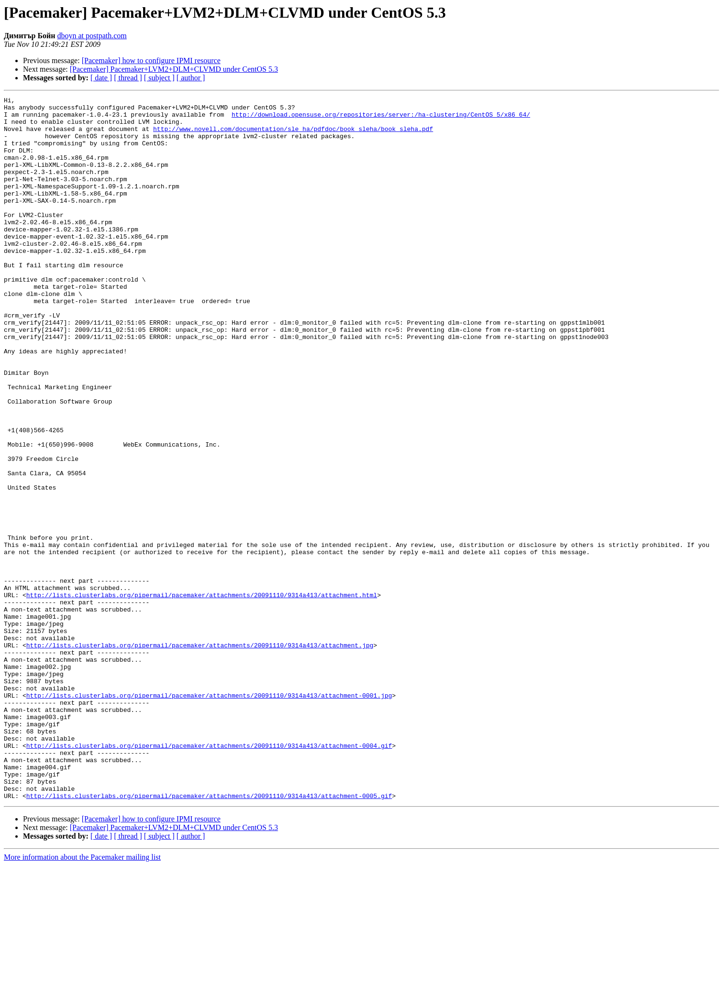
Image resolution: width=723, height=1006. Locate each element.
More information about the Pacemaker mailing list (82, 998)
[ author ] (191, 78)
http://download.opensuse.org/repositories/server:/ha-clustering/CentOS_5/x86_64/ (381, 118)
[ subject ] (159, 78)
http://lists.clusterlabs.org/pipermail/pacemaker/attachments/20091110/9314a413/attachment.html (201, 695)
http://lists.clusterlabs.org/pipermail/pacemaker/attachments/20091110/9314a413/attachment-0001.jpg (209, 815)
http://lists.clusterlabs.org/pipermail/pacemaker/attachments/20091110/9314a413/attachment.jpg (199, 755)
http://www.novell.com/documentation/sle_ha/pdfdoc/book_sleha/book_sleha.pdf (293, 135)
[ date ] (101, 78)
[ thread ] (128, 78)
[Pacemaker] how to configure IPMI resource (151, 60)
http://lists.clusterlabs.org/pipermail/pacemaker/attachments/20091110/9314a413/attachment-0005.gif (209, 936)
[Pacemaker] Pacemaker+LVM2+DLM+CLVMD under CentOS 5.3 (174, 69)
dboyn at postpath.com (91, 36)
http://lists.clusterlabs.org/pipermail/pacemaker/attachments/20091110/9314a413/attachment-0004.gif (209, 876)
